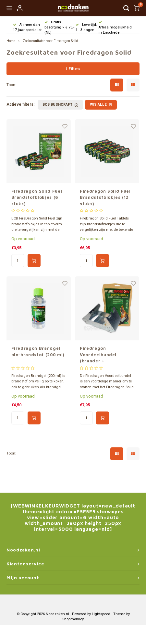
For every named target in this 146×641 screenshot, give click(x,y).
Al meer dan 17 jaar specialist (27, 27)
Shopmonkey (73, 619)
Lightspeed (101, 614)
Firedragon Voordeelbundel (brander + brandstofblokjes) (101, 355)
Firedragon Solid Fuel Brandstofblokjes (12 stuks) (105, 197)
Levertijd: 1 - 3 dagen (86, 27)
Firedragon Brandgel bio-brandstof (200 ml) (38, 351)
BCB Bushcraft (60, 104)
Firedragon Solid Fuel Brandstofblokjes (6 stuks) (36, 197)
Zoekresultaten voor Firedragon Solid (50, 40)
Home (10, 40)
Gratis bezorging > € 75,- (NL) (59, 27)
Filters (73, 68)
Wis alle (101, 104)
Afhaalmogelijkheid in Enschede (115, 28)
